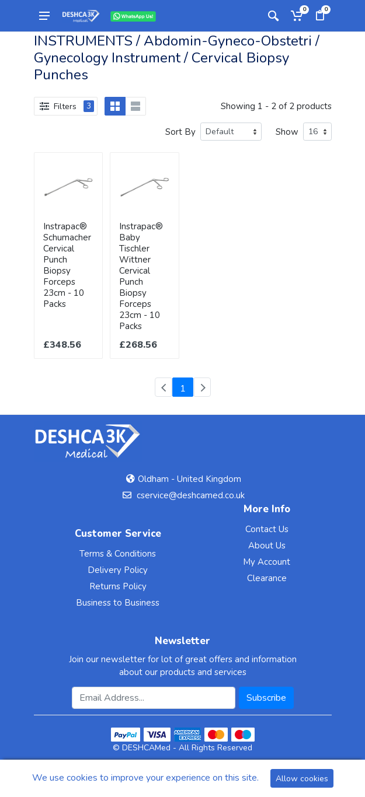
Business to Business (117, 603)
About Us (267, 545)
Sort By (180, 132)
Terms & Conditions (117, 554)
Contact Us (266, 529)
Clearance (267, 578)
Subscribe (266, 697)
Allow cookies (302, 778)
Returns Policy (118, 586)
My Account (266, 562)
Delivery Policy (118, 570)
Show (287, 132)
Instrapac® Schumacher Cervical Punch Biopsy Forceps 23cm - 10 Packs (67, 265)
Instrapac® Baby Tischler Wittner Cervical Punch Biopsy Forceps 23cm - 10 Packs (141, 276)
